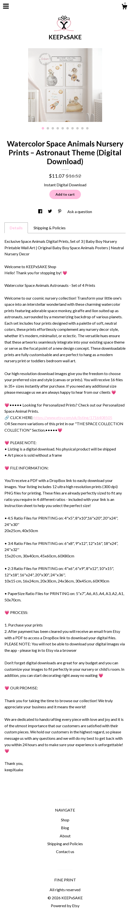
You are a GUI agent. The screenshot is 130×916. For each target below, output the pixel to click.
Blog (65, 827)
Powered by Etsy (65, 905)
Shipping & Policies (50, 227)
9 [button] (82, 128)
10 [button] (87, 128)
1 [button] (43, 128)
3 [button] (53, 128)
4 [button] (57, 128)
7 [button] (72, 128)
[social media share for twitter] (50, 211)
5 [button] (62, 128)
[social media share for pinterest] (60, 211)
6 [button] (67, 128)
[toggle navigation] (6, 6)
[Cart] (124, 7)
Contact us (65, 851)
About (65, 835)
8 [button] (77, 128)
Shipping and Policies (65, 843)
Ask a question (79, 211)
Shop (65, 819)
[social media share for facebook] (40, 211)
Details (16, 227)
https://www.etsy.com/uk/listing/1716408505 (73, 417)
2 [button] (48, 128)
